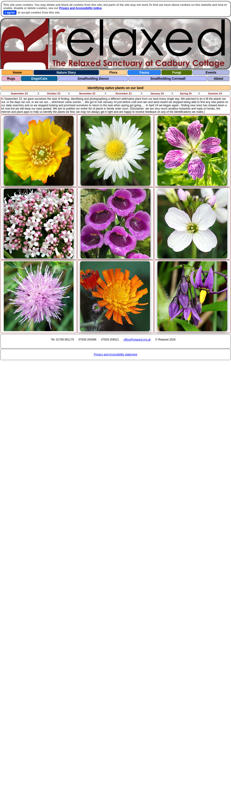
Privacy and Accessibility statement (115, 354)
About (218, 78)
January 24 (156, 93)
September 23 (19, 93)
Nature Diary (66, 72)
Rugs (11, 78)
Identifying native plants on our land (115, 88)
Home (17, 72)
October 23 (53, 93)
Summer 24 (215, 93)
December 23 (124, 93)
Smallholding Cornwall (168, 78)
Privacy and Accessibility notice (80, 8)
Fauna (144, 72)
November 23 (87, 93)
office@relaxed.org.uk (137, 339)
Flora (113, 72)
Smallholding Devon (93, 78)
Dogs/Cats (39, 78)
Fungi (176, 72)
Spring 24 (186, 93)
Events (211, 72)
